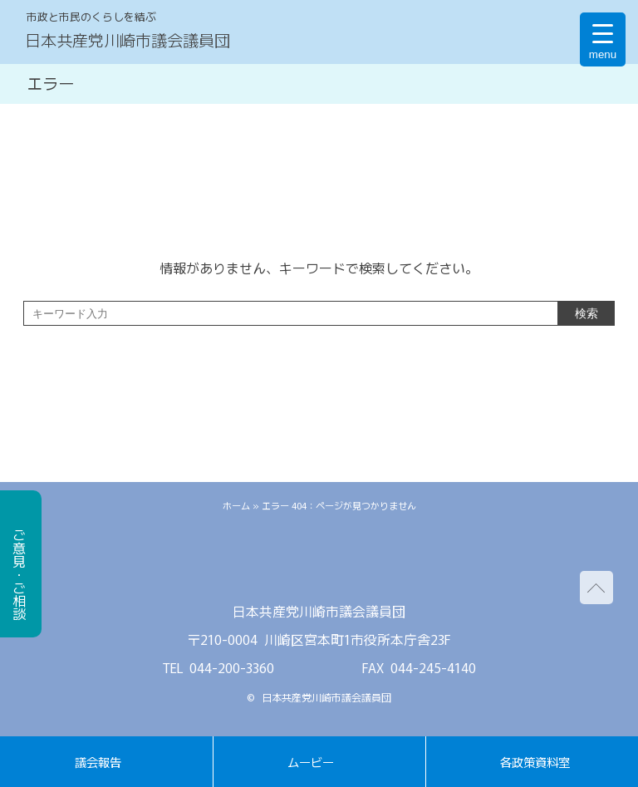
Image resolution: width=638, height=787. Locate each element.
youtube (369, 562)
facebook (319, 562)
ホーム (236, 505)
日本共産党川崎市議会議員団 (127, 40)
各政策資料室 (535, 761)
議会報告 (98, 761)
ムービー (310, 761)
